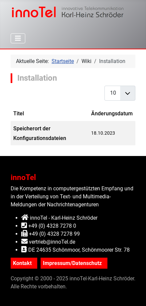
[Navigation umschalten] (18, 38)
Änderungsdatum (112, 113)
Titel (18, 113)
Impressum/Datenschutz (72, 263)
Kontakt (22, 263)
